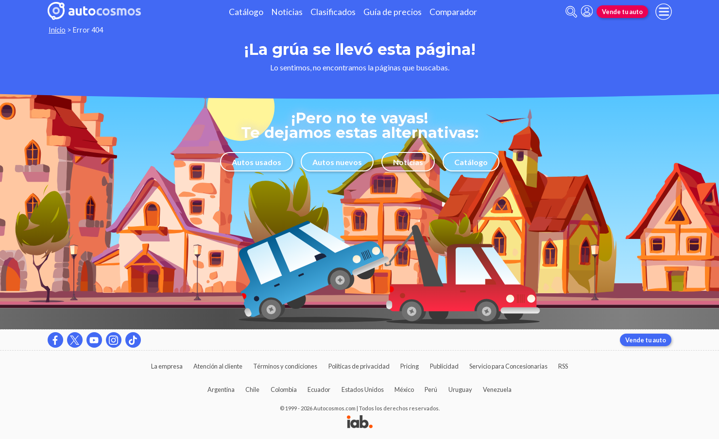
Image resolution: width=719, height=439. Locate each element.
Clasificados (333, 12)
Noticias (287, 12)
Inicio (57, 30)
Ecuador (319, 389)
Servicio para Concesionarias (508, 366)
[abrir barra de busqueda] (571, 11)
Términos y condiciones (285, 366)
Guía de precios (392, 12)
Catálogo (246, 12)
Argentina (221, 389)
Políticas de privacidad (359, 366)
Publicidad (444, 366)
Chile (252, 389)
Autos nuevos (337, 162)
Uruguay (460, 389)
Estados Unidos (363, 389)
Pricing (409, 366)
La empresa (167, 366)
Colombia (284, 389)
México (404, 389)
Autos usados (256, 162)
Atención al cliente (217, 366)
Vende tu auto (622, 12)
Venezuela (497, 389)
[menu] (663, 11)
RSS (563, 366)
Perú (431, 389)
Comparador (453, 12)
